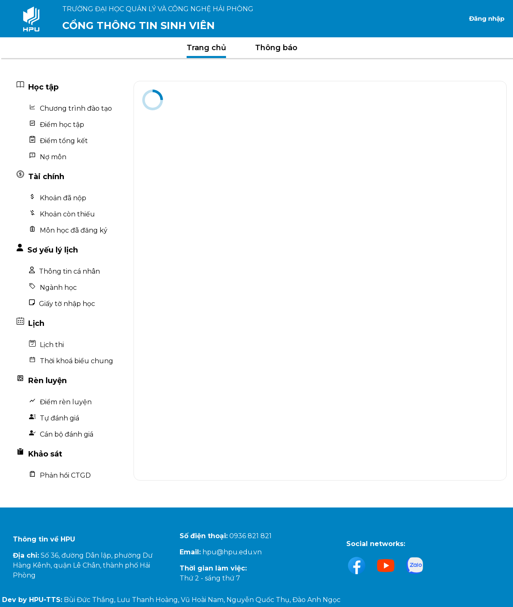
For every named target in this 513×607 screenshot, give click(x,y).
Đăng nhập (487, 18)
